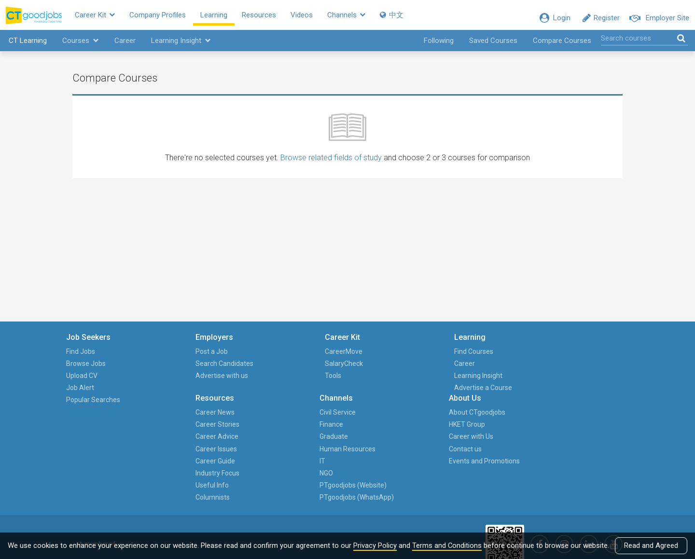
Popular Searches (99, 405)
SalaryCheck (253, 369)
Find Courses (333, 357)
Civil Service (488, 357)
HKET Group (569, 369)
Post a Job (169, 357)
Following (439, 46)
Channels (365, 18)
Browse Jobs (92, 369)
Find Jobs (86, 357)
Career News (414, 357)
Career (123, 46)
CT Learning (26, 46)
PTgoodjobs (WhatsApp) (488, 460)
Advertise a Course (343, 393)
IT (473, 405)
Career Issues (415, 393)
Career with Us (573, 381)
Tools (242, 381)
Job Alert (86, 393)
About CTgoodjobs (579, 357)
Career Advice (416, 381)
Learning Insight (179, 46)
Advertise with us (179, 381)
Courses (79, 46)
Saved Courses (493, 46)
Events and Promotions (586, 405)
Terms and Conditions (447, 545)
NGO (477, 418)
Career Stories (417, 369)
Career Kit (113, 18)
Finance (482, 369)
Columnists (412, 442)
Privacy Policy (375, 545)
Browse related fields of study (331, 163)
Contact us (567, 393)
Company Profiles (176, 18)
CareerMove (252, 357)
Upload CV (88, 381)
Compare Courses (562, 46)
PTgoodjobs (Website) (488, 436)
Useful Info (411, 430)
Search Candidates (182, 369)
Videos (320, 18)
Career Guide (414, 405)
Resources (277, 18)
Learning (232, 18)
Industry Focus (417, 418)
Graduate (484, 381)
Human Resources (498, 393)
